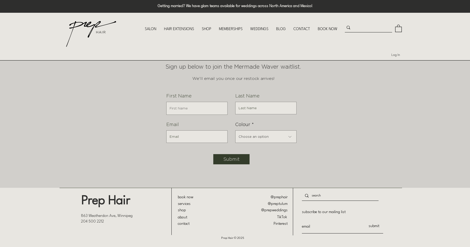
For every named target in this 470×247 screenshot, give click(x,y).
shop (182, 210)
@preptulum (278, 204)
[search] (340, 196)
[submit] (373, 226)
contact (184, 224)
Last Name (247, 96)
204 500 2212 (92, 222)
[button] (150, 29)
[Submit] (231, 159)
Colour (242, 124)
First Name (179, 96)
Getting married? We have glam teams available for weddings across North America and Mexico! (235, 6)
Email (172, 124)
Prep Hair (105, 201)
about (182, 217)
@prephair (279, 197)
